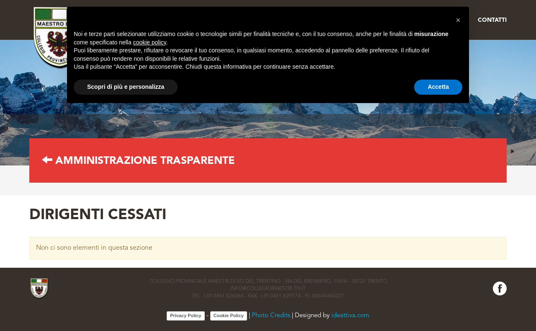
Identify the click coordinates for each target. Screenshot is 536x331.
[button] (458, 20)
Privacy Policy (185, 315)
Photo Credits (271, 316)
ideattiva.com (350, 316)
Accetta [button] (438, 86)
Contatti (492, 20)
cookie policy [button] (149, 42)
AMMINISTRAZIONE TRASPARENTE (138, 161)
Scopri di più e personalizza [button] (125, 86)
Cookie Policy (229, 315)
